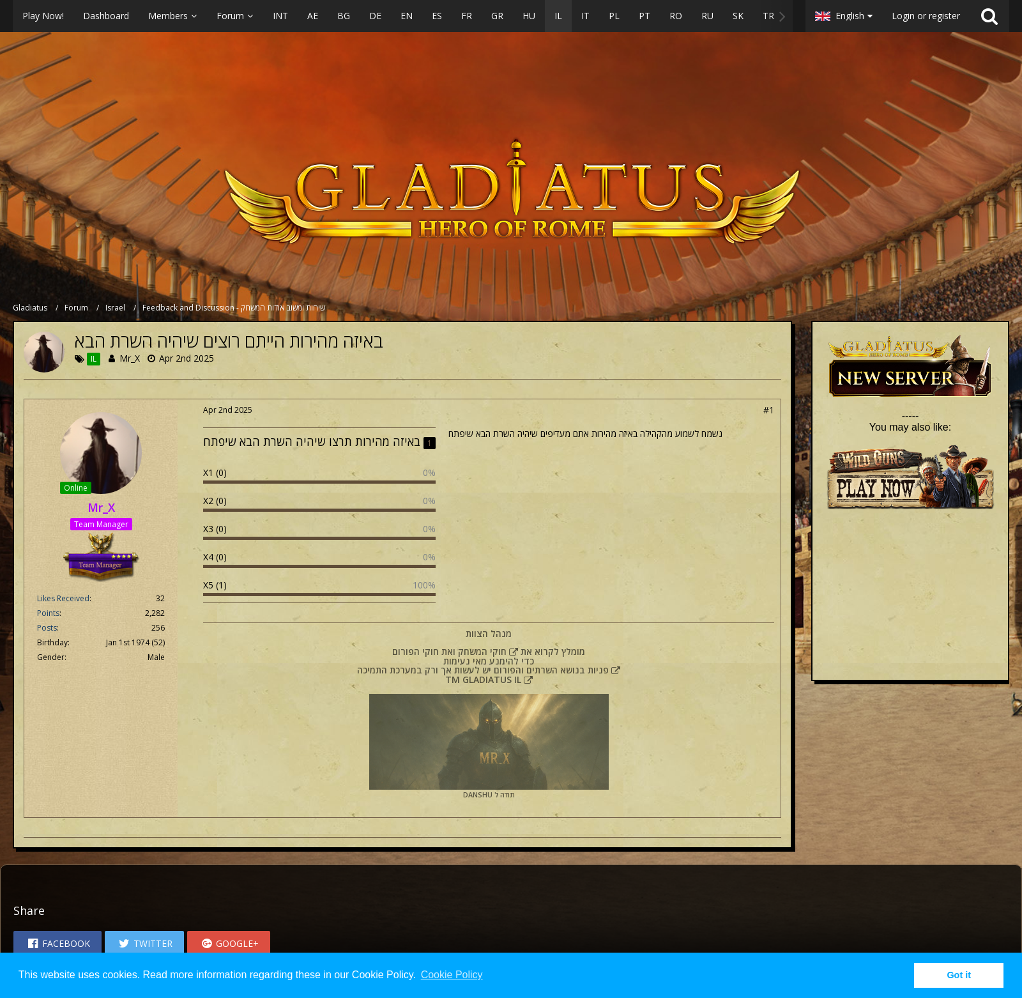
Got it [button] (959, 975)
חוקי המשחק (482, 651)
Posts (47, 627)
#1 (768, 410)
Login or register (926, 16)
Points (48, 613)
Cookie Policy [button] (452, 974)
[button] (403, 16)
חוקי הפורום (415, 651)
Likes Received (63, 598)
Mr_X (129, 358)
